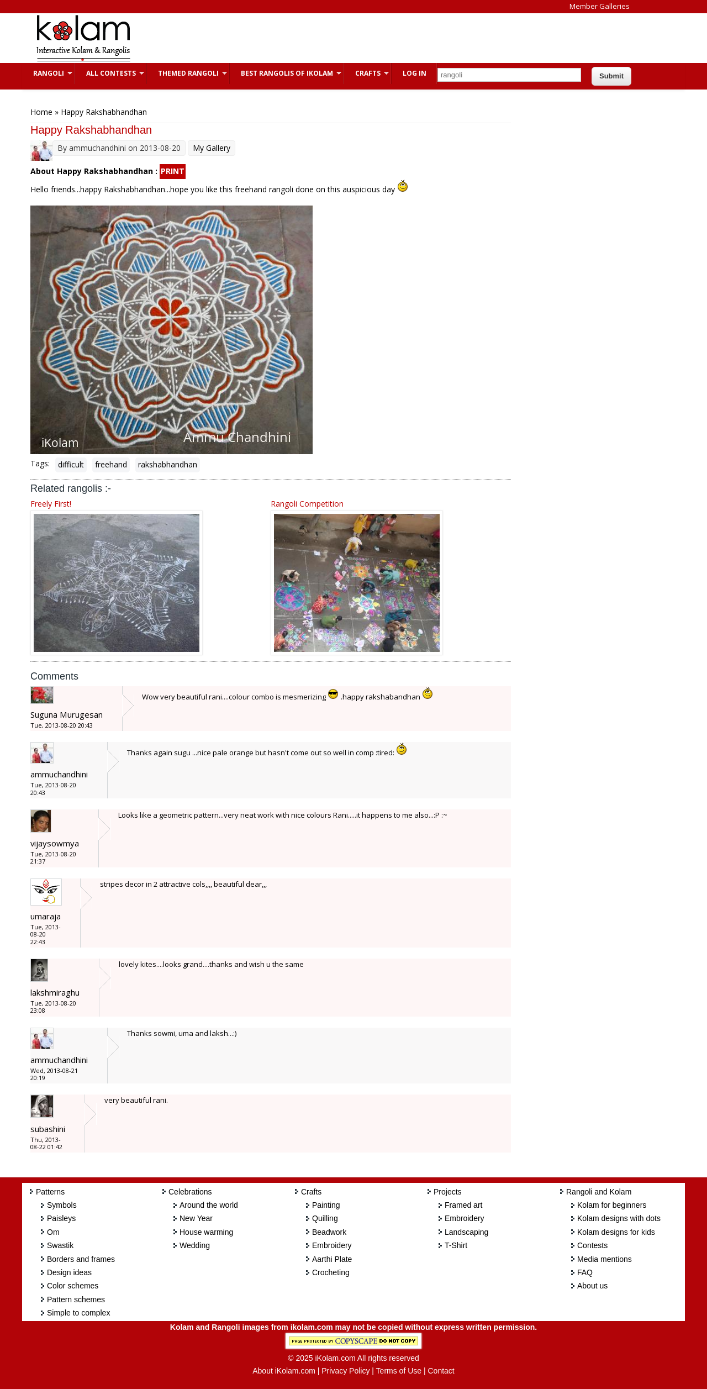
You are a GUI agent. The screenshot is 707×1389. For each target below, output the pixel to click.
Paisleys (61, 1218)
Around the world (209, 1205)
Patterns (50, 1191)
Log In (414, 73)
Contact (441, 1370)
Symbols (62, 1205)
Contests (592, 1245)
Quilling (325, 1218)
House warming (206, 1232)
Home (41, 112)
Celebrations (190, 1191)
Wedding (195, 1245)
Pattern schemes (76, 1299)
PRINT (172, 171)
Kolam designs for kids (616, 1232)
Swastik (60, 1245)
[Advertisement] (345, 38)
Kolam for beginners (611, 1205)
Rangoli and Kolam (598, 1191)
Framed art (463, 1205)
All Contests (109, 73)
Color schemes (72, 1285)
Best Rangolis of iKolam (285, 73)
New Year (196, 1218)
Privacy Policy (345, 1370)
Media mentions (604, 1259)
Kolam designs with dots (619, 1218)
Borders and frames (81, 1259)
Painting (326, 1205)
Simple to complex (78, 1312)
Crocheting (331, 1272)
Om (53, 1232)
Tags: (40, 463)
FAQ (585, 1272)
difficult (71, 464)
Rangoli (47, 73)
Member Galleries (599, 6)
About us (592, 1285)
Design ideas (69, 1272)
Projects (448, 1191)
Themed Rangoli (187, 73)
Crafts (366, 73)
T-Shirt (456, 1245)
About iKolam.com (283, 1370)
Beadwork (329, 1232)
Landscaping (466, 1232)
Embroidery (332, 1245)
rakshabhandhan (167, 464)
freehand (111, 464)
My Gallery (211, 148)
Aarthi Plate (332, 1259)
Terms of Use (398, 1370)
